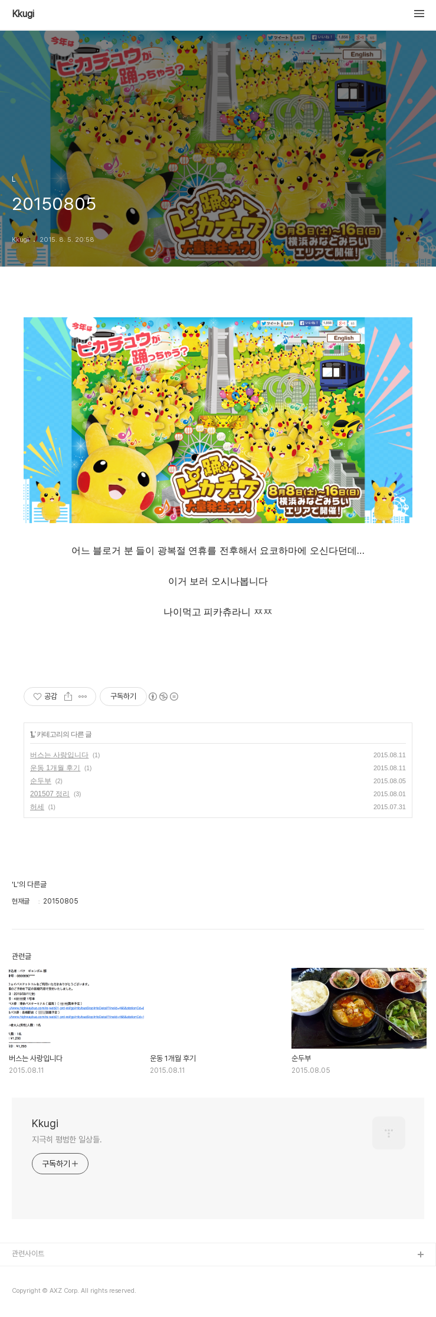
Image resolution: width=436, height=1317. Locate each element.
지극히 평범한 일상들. (67, 1139)
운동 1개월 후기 (55, 768)
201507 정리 (50, 794)
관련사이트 (28, 1253)
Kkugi (23, 14)
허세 (37, 807)
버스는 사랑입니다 (59, 755)
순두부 (40, 781)
